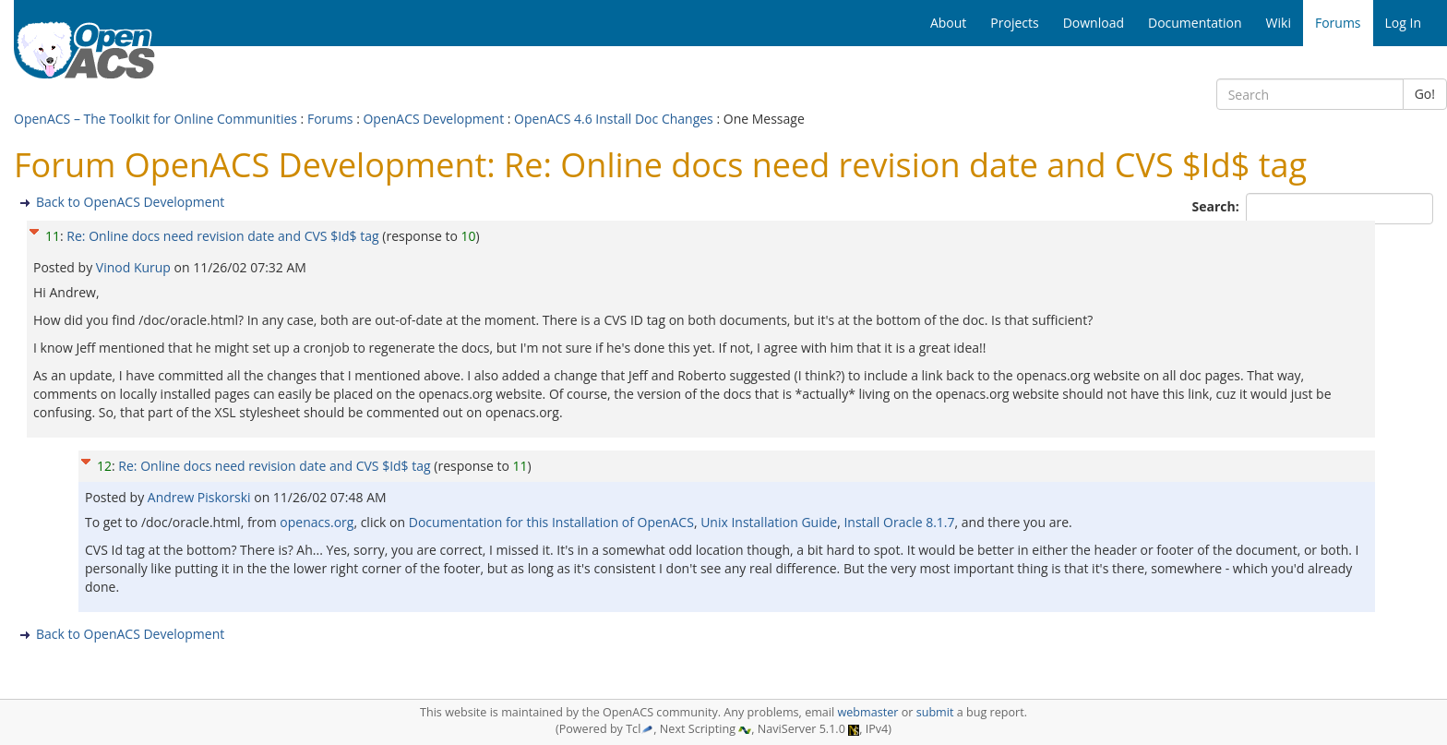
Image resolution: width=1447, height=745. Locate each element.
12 (104, 466)
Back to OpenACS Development (130, 201)
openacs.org (316, 522)
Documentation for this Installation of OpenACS (551, 522)
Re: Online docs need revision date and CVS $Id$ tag (222, 236)
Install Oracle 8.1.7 (898, 522)
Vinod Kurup (135, 267)
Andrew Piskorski (201, 497)
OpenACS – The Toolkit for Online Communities (155, 118)
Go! (1425, 93)
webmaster (867, 712)
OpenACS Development (433, 118)
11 (52, 236)
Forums (330, 118)
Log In (1403, 22)
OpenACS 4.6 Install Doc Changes (613, 118)
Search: (1217, 206)
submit (935, 712)
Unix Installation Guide (768, 522)
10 (467, 236)
